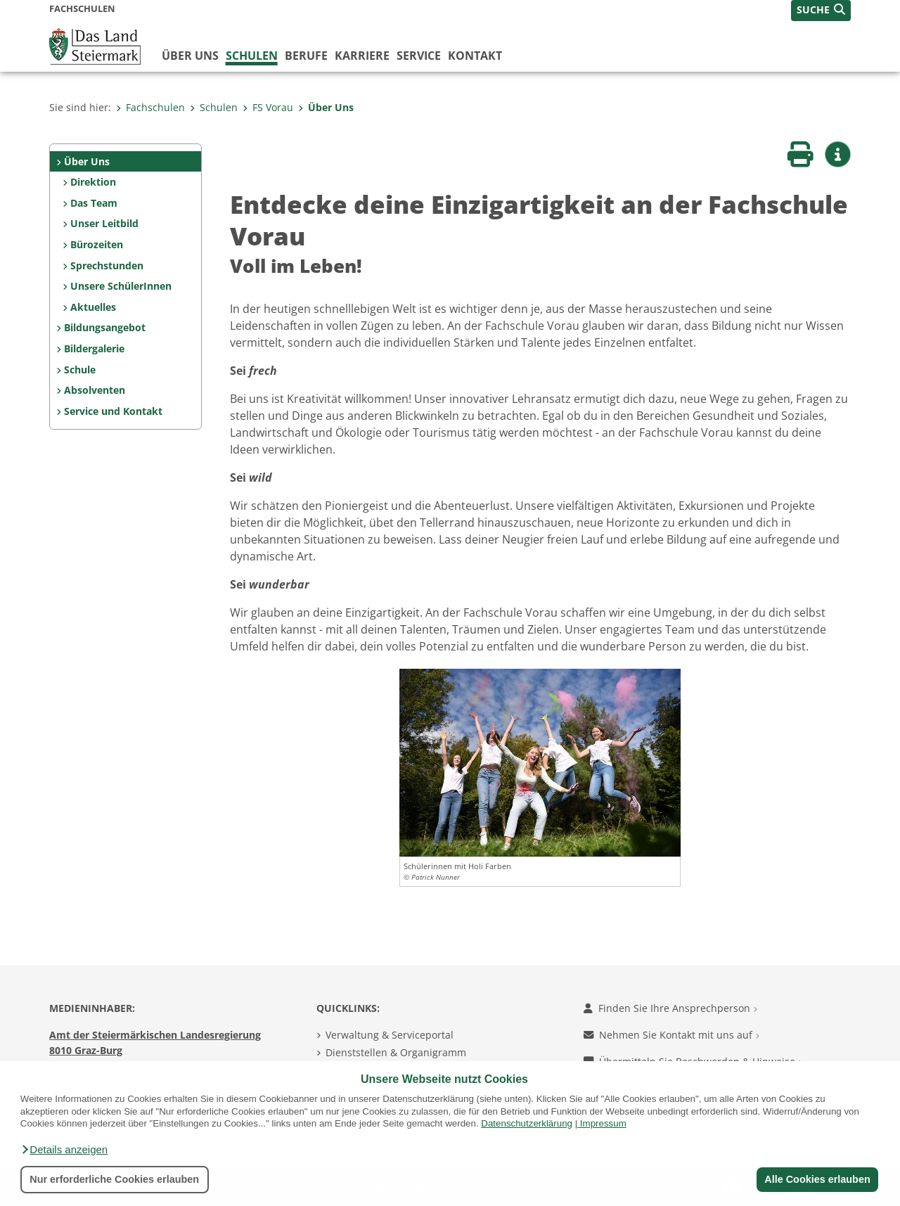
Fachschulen (150, 107)
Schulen (252, 55)
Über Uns (326, 107)
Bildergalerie (94, 348)
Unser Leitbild (104, 223)
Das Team (93, 203)
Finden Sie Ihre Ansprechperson (670, 1008)
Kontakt (475, 55)
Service (419, 55)
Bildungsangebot (105, 327)
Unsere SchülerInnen (121, 286)
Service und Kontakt (113, 411)
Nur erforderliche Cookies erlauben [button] (114, 1179)
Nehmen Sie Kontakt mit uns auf (671, 1034)
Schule (80, 369)
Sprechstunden (106, 265)
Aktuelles (93, 307)
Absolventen (94, 390)
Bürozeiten (96, 244)
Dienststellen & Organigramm (396, 1052)
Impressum (603, 1123)
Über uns (190, 55)
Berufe (306, 55)
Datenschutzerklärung (526, 1123)
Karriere (362, 55)
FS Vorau (268, 107)
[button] (64, 1149)
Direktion (93, 181)
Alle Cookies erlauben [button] (817, 1179)
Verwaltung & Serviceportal (390, 1034)
